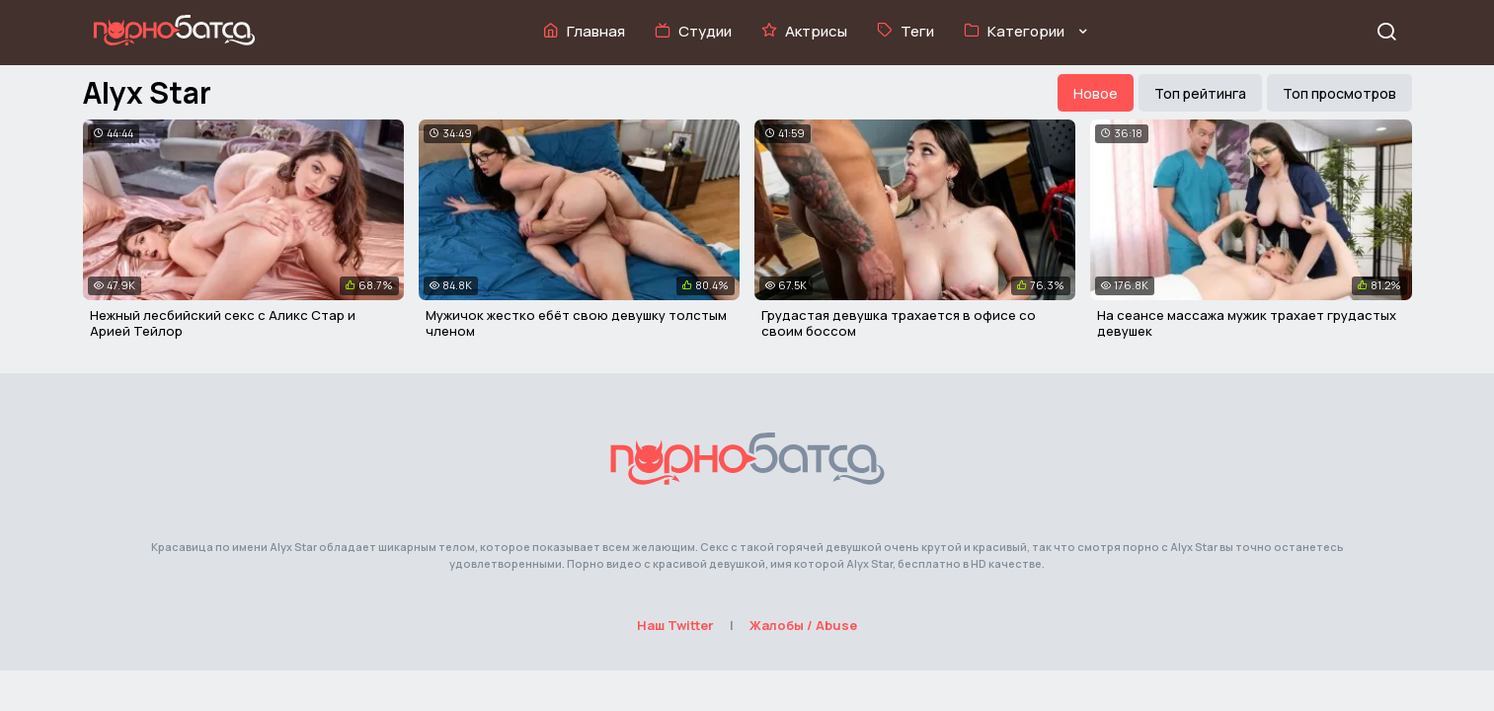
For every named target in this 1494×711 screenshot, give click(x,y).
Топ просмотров (1339, 93)
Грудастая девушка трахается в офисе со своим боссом (898, 323)
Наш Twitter (675, 625)
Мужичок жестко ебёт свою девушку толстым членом (576, 323)
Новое (1095, 93)
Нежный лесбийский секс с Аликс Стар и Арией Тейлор (222, 323)
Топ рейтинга (1200, 93)
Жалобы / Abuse (803, 625)
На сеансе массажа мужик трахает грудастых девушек (1246, 323)
